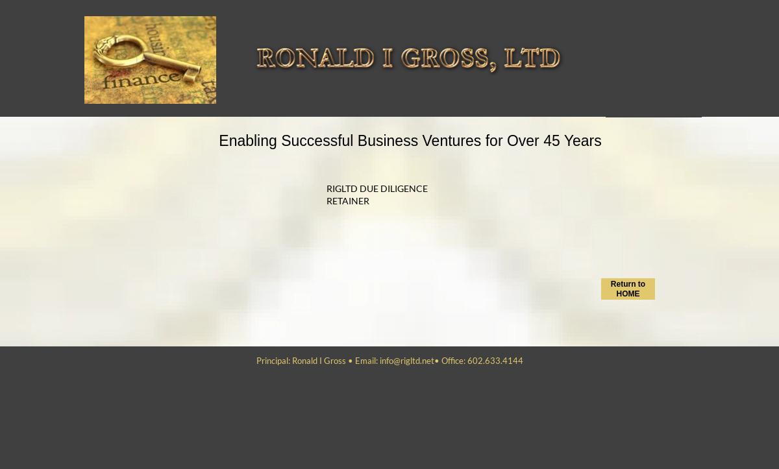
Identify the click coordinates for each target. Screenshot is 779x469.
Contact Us (622, 51)
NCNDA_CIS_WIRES (634, 94)
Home (615, 8)
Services (619, 22)
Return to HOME (628, 289)
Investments (625, 108)
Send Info (621, 37)
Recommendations (634, 79)
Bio (610, 65)
